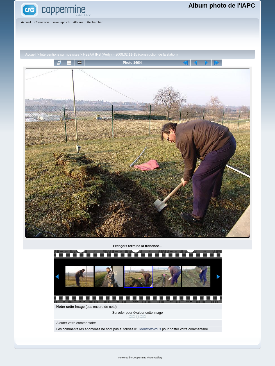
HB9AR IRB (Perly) (97, 54)
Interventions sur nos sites (59, 54)
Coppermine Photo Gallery (147, 357)
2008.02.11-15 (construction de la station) (146, 54)
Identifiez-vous (150, 329)
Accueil (30, 54)
